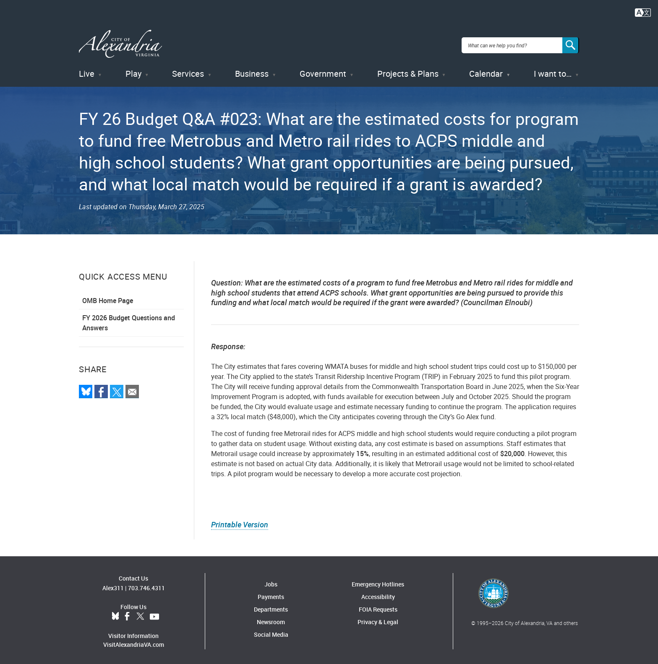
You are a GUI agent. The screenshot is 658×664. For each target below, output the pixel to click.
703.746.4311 (146, 585)
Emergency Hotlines (378, 582)
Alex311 (113, 585)
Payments (271, 594)
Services (188, 71)
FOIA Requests (378, 607)
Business (252, 71)
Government (323, 71)
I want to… (553, 71)
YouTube (154, 613)
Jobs (270, 582)
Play (133, 71)
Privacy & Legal (378, 619)
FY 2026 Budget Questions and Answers (128, 320)
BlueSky (115, 613)
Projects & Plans (408, 71)
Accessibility (378, 594)
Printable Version (239, 522)
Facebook (127, 613)
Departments (271, 607)
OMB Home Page (107, 298)
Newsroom (271, 619)
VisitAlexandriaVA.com (133, 642)
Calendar (486, 71)
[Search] (570, 44)
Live (86, 71)
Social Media (271, 632)
